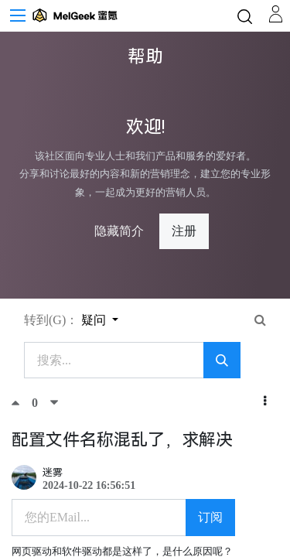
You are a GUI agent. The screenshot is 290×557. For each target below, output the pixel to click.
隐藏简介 (119, 230)
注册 (184, 230)
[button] (264, 401)
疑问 (95, 319)
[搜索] (222, 360)
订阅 (210, 517)
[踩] (54, 402)
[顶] (22, 402)
